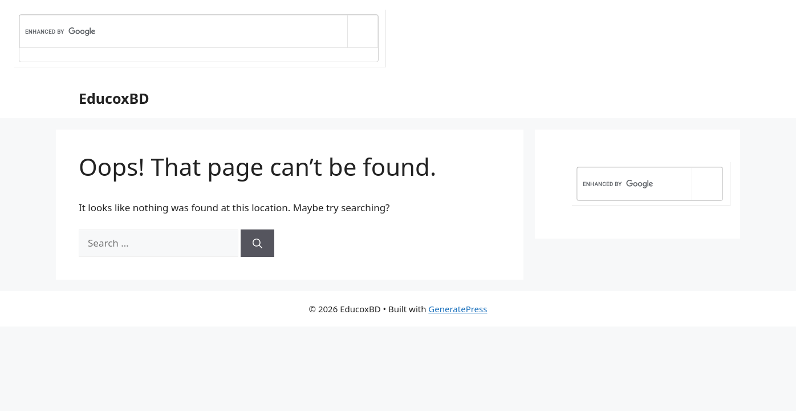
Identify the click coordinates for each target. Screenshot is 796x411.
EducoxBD (114, 98)
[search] (183, 32)
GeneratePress (457, 309)
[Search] (257, 243)
